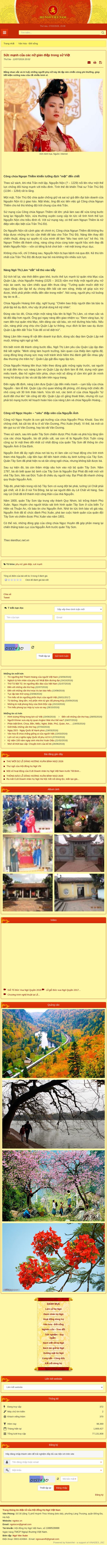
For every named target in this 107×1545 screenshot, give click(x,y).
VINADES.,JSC (96, 1542)
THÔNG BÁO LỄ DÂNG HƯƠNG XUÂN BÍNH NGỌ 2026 (35, 776)
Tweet (7, 597)
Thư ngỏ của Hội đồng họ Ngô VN (24, 766)
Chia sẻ (7, 594)
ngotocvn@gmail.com (20, 1524)
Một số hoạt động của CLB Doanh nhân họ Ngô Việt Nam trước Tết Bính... (44, 771)
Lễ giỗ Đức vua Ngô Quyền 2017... (63, 990)
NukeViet (70, 1542)
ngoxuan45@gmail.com (47, 1539)
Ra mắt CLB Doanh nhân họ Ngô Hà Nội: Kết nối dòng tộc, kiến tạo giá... (43, 779)
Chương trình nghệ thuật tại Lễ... (24, 994)
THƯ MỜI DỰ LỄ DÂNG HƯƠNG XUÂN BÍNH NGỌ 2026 (35, 761)
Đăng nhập (61, 1488)
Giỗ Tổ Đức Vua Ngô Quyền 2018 (24, 990)
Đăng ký (99, 1494)
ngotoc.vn (17, 1520)
